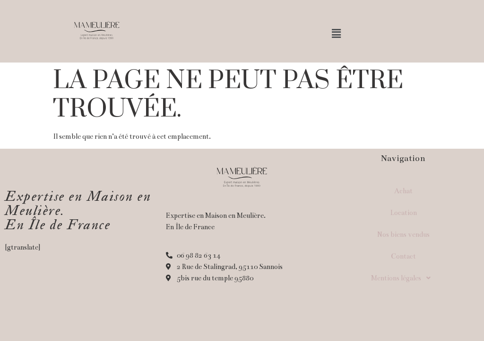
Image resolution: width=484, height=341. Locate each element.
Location (403, 212)
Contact (403, 256)
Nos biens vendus (403, 234)
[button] (336, 34)
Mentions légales (403, 278)
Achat (403, 191)
